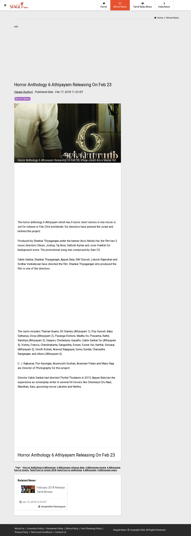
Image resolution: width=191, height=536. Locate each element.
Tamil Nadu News (142, 5)
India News (164, 5)
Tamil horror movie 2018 (43, 470)
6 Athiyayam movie (95, 467)
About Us (19, 528)
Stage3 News (119, 530)
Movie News (120, 5)
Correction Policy (35, 528)
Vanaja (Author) (23, 92)
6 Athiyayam (89, 470)
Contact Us (60, 532)
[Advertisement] (67, 53)
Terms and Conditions (41, 532)
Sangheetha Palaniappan (53, 506)
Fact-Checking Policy (91, 528)
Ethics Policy (72, 528)
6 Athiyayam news (107, 470)
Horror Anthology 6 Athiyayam (39, 467)
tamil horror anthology (69, 470)
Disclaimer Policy (54, 528)
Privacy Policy (21, 532)
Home (104, 5)
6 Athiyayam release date (70, 467)
